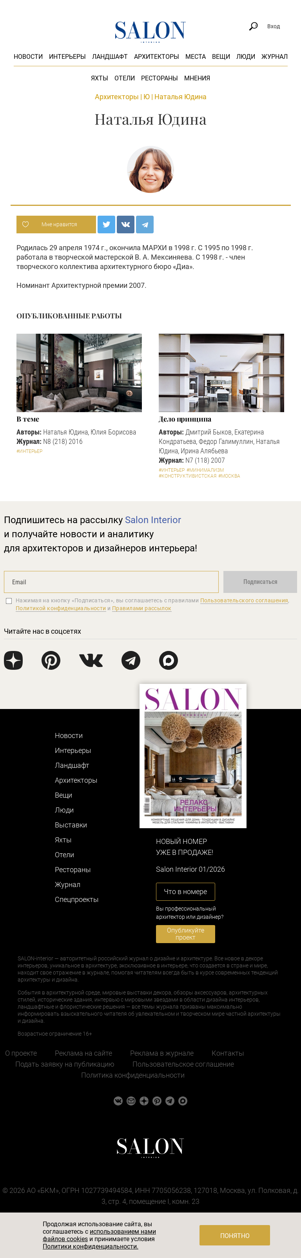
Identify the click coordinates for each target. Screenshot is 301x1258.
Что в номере (185, 891)
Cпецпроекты (77, 899)
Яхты (99, 78)
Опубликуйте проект (185, 934)
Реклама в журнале (162, 1053)
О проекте (21, 1053)
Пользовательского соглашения (244, 600)
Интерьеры (67, 56)
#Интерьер (29, 451)
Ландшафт (110, 56)
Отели (124, 78)
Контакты (228, 1053)
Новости (28, 56)
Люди (245, 56)
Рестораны (159, 78)
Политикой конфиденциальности (61, 608)
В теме (27, 419)
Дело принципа (185, 419)
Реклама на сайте (83, 1053)
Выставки (71, 825)
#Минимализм (205, 470)
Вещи (221, 56)
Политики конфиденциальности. (90, 1246)
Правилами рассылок (142, 608)
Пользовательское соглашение (183, 1064)
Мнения (197, 78)
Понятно (235, 1236)
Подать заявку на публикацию (64, 1064)
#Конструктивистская (187, 476)
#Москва (229, 476)
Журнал (274, 56)
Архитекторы (156, 56)
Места (195, 56)
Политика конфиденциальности (133, 1075)
